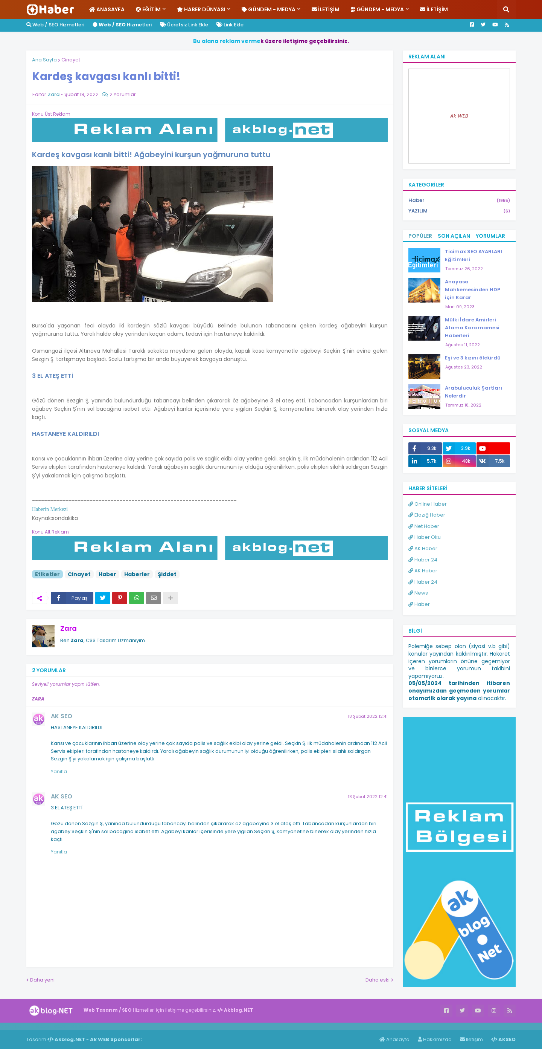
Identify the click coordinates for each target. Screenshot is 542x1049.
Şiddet (167, 574)
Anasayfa (394, 1039)
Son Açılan (454, 236)
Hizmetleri (122, 24)
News (418, 592)
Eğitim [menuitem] (148, 9)
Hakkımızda (435, 1039)
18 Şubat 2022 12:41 (368, 716)
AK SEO (61, 716)
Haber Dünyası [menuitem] (201, 9)
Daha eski (377, 979)
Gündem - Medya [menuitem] (268, 9)
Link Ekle (230, 24)
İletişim (471, 1039)
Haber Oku (424, 537)
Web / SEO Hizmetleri (55, 24)
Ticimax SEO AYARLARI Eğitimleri (473, 255)
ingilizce (78, 1026)
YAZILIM (459, 211)
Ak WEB (459, 115)
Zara (68, 628)
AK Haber (422, 548)
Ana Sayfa (44, 59)
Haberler (137, 574)
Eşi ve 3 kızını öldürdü (473, 357)
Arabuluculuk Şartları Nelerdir (473, 391)
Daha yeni (42, 979)
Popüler (420, 236)
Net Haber (423, 526)
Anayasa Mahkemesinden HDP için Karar (472, 289)
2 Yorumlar (123, 94)
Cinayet (70, 59)
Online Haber (427, 504)
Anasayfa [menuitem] (107, 9)
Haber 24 (422, 559)
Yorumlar (490, 236)
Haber (107, 574)
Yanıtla (59, 771)
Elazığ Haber (426, 514)
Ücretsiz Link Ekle (184, 24)
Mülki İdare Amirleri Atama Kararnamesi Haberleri (472, 327)
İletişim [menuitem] (326, 9)
